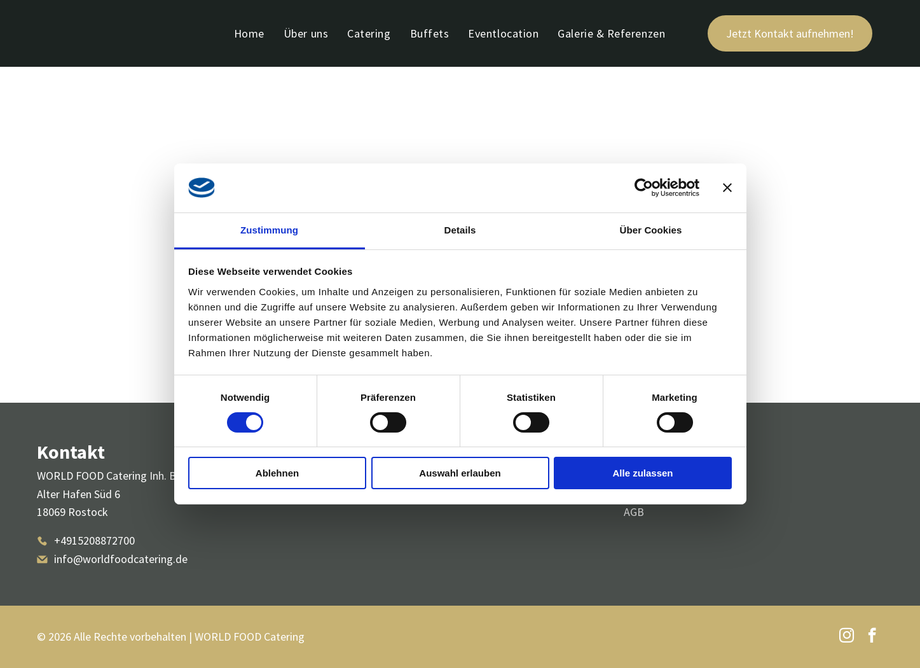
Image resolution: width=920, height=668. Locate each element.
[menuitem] (249, 33)
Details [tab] (460, 230)
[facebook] (872, 637)
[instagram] (846, 637)
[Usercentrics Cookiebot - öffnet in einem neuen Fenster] (643, 187)
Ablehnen (277, 473)
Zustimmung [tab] (269, 230)
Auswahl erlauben (459, 473)
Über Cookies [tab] (651, 230)
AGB (634, 511)
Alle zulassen (642, 473)
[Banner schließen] (727, 187)
